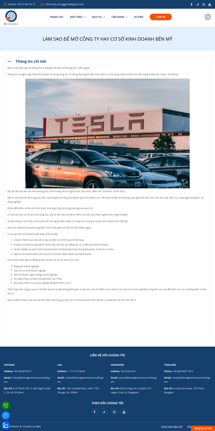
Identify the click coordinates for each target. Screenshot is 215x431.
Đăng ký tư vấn (203, 428)
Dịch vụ (97, 16)
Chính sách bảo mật (171, 426)
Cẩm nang (117, 16)
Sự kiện (138, 16)
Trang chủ (56, 16)
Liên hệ (160, 16)
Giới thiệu (76, 16)
